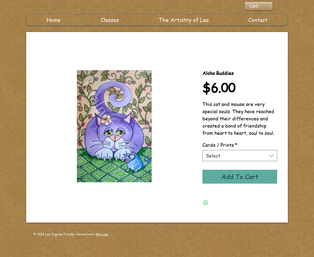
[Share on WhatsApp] (206, 203)
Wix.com (102, 234)
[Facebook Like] (181, 239)
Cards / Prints (220, 145)
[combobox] (239, 155)
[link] (258, 6)
